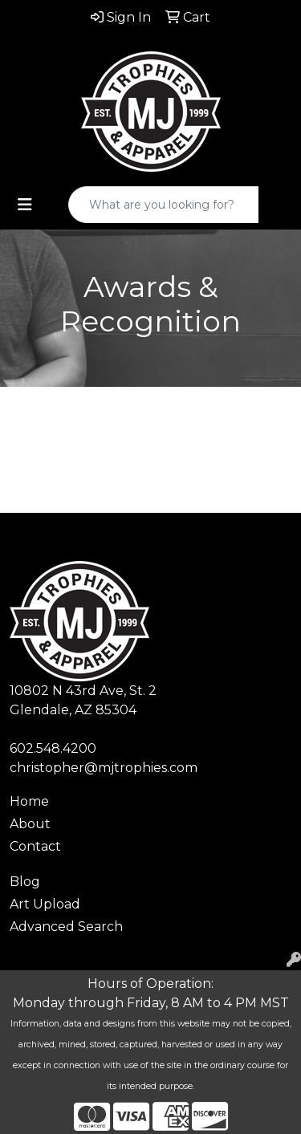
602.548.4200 (53, 748)
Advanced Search (66, 926)
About (30, 823)
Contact (35, 846)
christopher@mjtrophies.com (103, 767)
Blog (25, 881)
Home (29, 801)
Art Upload (45, 904)
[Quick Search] (163, 204)
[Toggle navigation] (25, 204)
